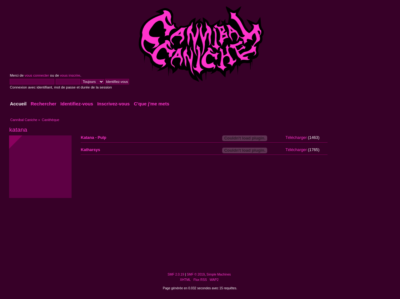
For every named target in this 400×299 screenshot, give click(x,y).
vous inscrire (70, 75)
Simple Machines (219, 274)
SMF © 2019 (196, 274)
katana (18, 129)
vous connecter (37, 75)
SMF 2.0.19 (176, 274)
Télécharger (296, 137)
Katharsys (90, 149)
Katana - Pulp (93, 137)
